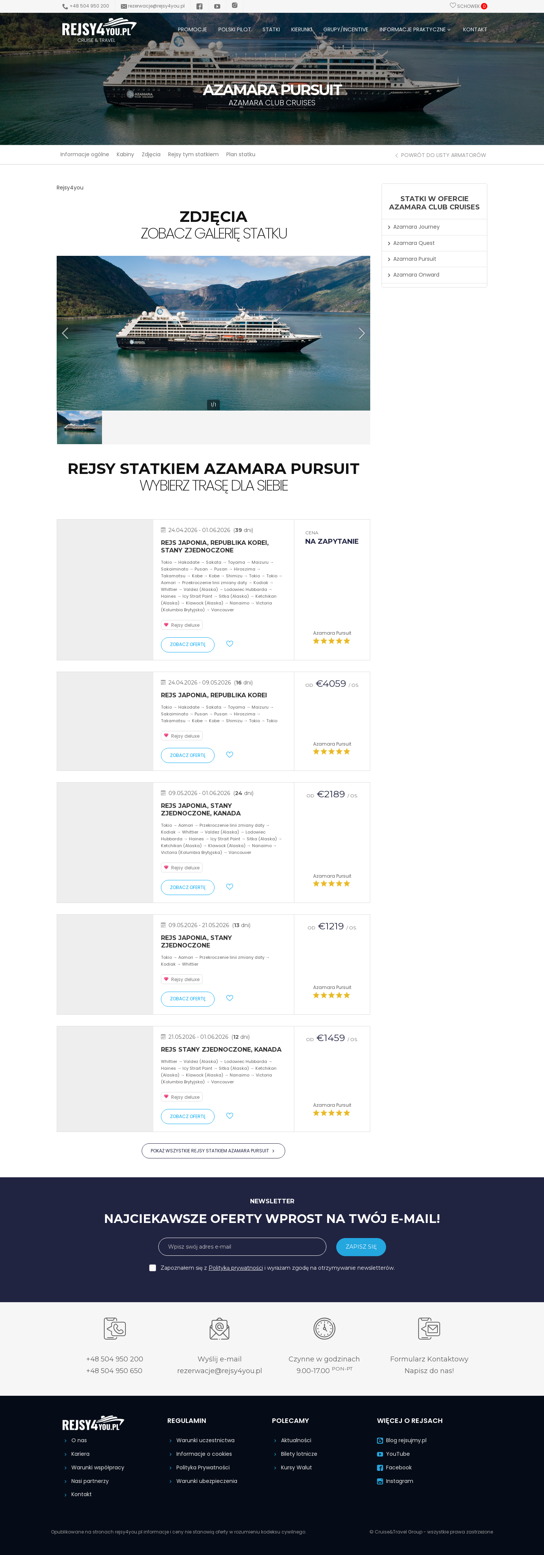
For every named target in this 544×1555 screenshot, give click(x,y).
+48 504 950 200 (85, 6)
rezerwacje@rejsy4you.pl (153, 6)
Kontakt (77, 1494)
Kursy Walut (292, 1467)
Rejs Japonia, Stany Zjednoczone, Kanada (201, 809)
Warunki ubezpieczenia (202, 1481)
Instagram (395, 1481)
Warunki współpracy (93, 1467)
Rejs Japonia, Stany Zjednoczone (196, 941)
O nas (74, 1440)
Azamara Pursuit (332, 633)
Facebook (394, 1467)
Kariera (76, 1454)
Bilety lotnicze (294, 1454)
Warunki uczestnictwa (201, 1440)
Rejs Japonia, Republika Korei (214, 695)
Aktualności (291, 1440)
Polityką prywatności (236, 1267)
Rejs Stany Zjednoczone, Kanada (221, 1049)
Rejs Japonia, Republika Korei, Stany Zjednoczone (215, 546)
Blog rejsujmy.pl (402, 1440)
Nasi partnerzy (85, 1481)
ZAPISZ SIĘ (361, 1246)
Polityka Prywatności (198, 1467)
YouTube (393, 1454)
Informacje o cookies (199, 1454)
